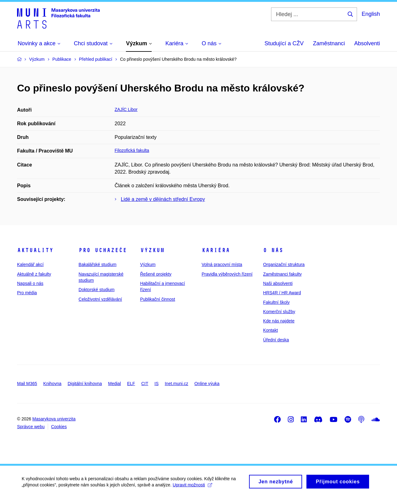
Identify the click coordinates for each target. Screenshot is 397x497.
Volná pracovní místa (222, 264)
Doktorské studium (96, 289)
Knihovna (52, 383)
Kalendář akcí (30, 264)
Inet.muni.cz (176, 383)
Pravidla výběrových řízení (227, 274)
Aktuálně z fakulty (34, 274)
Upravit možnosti (192, 487)
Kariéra (216, 250)
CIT (144, 383)
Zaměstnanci (329, 43)
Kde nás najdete (278, 320)
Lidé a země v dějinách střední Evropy (163, 199)
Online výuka (207, 383)
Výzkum (152, 250)
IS (156, 383)
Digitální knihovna (85, 383)
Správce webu (31, 426)
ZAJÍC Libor (126, 109)
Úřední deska (276, 339)
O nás (273, 250)
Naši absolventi (277, 283)
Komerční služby (279, 311)
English (371, 14)
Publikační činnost (157, 299)
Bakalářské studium (97, 264)
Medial (114, 383)
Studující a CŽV (284, 43)
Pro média (27, 292)
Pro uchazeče (102, 250)
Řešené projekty (156, 274)
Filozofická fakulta (132, 150)
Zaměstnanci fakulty (282, 274)
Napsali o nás (30, 283)
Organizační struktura (284, 264)
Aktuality (35, 250)
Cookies (59, 426)
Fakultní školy (276, 302)
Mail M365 (27, 383)
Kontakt (270, 330)
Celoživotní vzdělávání (100, 299)
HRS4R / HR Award (282, 292)
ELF (131, 383)
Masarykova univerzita (53, 418)
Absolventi (367, 43)
